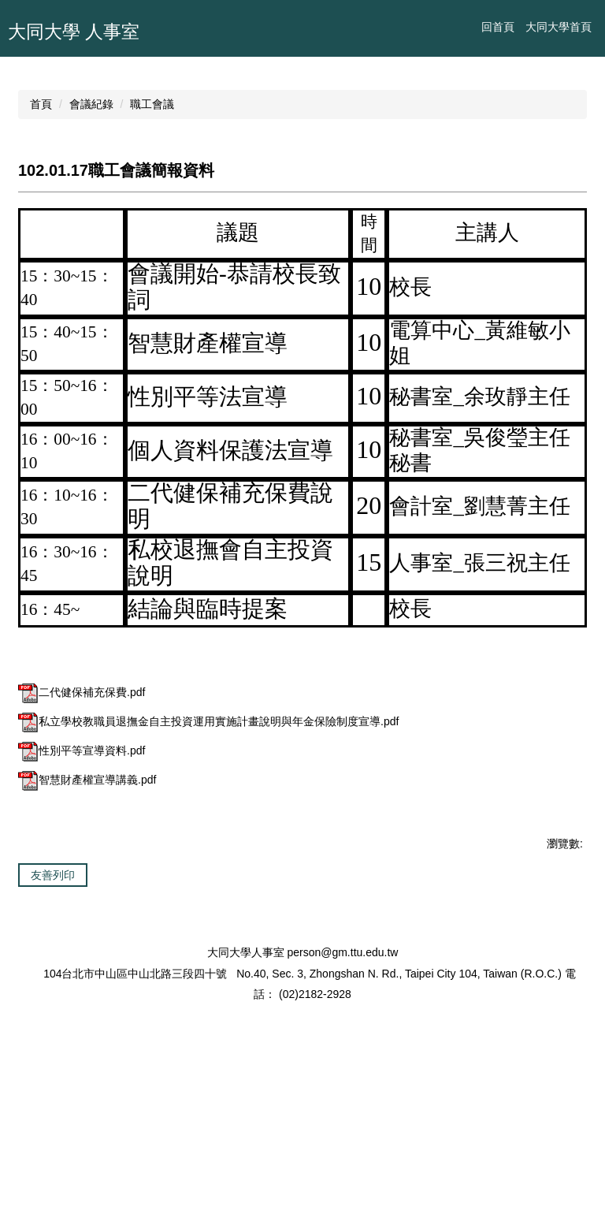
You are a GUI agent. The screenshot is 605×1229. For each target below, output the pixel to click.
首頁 (41, 262)
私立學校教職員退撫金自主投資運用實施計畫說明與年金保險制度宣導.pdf (208, 879)
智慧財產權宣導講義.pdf (87, 938)
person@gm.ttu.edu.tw (342, 1155)
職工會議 (152, 262)
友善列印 (53, 1033)
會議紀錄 (91, 262)
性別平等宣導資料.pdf (81, 909)
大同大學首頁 (558, 26)
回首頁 (497, 26)
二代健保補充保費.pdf (81, 850)
